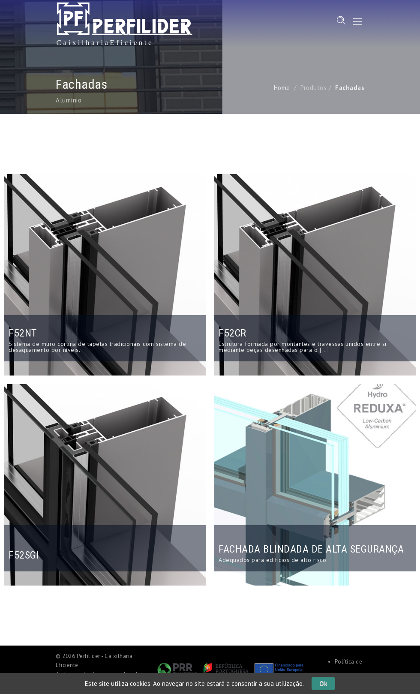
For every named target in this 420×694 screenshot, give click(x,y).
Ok (323, 683)
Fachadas (349, 88)
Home (282, 88)
